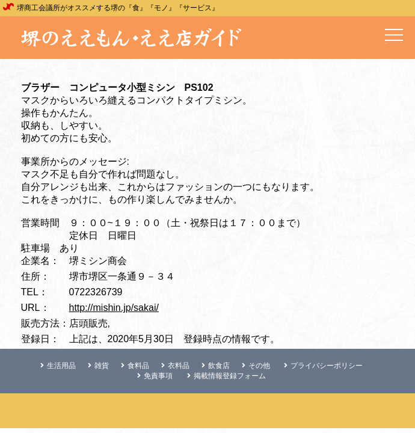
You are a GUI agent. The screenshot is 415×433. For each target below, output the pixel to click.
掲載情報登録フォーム (226, 376)
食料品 (135, 365)
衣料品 (175, 365)
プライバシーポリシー (323, 365)
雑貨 (98, 365)
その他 (256, 365)
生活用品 (58, 365)
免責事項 (155, 376)
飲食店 (215, 365)
